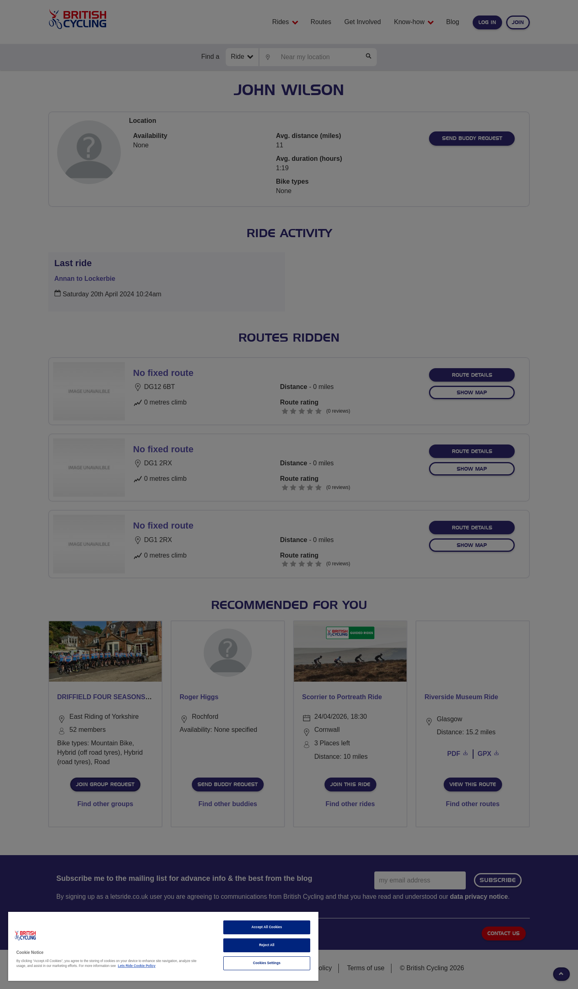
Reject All (267, 945)
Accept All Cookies (266, 927)
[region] (163, 946)
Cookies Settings (266, 963)
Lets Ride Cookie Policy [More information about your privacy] (137, 966)
